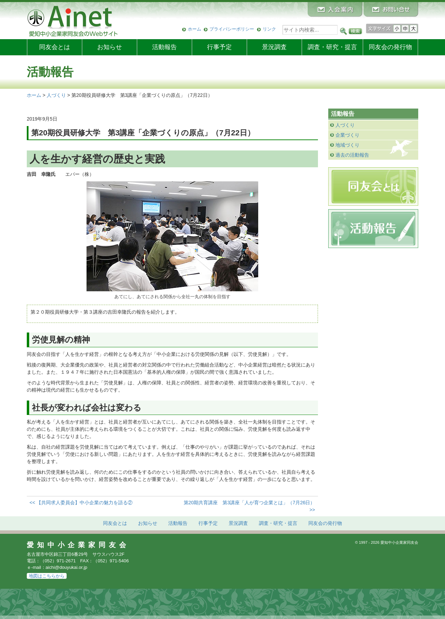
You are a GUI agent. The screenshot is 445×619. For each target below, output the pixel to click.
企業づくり (347, 135)
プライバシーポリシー (231, 29)
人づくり (345, 125)
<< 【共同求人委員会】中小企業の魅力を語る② (81, 502)
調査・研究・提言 (332, 47)
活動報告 (164, 47)
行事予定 (219, 47)
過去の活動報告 (352, 155)
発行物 (390, 47)
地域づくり (347, 145)
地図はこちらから (47, 575)
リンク (269, 29)
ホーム (194, 29)
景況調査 (274, 47)
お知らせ (109, 47)
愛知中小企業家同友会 (78, 545)
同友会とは (54, 47)
